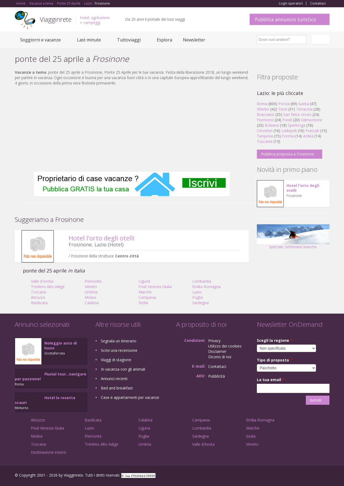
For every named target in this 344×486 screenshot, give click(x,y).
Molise (90, 297)
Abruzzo (38, 297)
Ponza (283, 103)
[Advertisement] (132, 128)
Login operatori (291, 3)
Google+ (300, 476)
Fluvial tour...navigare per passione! (50, 376)
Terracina (304, 109)
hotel (84, 17)
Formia (288, 136)
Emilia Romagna (206, 286)
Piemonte (93, 281)
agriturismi (100, 17)
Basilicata (39, 302)
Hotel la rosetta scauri (45, 400)
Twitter (314, 476)
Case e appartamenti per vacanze (130, 397)
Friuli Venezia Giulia (155, 286)
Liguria (144, 281)
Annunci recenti (114, 378)
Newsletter (194, 40)
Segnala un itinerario (118, 340)
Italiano (321, 39)
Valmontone (311, 119)
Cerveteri (264, 130)
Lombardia (201, 281)
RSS (326, 476)
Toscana (38, 292)
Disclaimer (217, 351)
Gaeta (303, 103)
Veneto (91, 286)
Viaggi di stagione (116, 359)
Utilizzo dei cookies (225, 346)
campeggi (91, 22)
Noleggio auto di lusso (60, 345)
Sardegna (200, 302)
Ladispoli (289, 130)
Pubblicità (216, 376)
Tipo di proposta (274, 360)
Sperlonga (296, 125)
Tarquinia (265, 136)
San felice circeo (297, 114)
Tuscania (264, 141)
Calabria (92, 302)
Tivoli (282, 109)
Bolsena (272, 125)
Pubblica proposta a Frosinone (287, 154)
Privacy (214, 340)
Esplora (164, 40)
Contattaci (318, 3)
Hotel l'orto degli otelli (101, 237)
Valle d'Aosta (42, 281)
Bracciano (265, 114)
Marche (145, 292)
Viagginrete (56, 19)
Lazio (197, 292)
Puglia (197, 297)
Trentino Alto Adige (48, 286)
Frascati (312, 130)
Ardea (308, 136)
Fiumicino (265, 119)
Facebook (289, 476)
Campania (147, 297)
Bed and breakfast (117, 388)
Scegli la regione (274, 340)
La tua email (270, 379)
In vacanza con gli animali (123, 369)
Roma (262, 103)
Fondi (287, 119)
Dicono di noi (219, 356)
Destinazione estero (48, 452)
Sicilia (143, 302)
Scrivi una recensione (119, 350)
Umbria (91, 292)
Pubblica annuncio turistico (285, 19)
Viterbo (263, 109)
